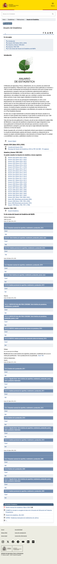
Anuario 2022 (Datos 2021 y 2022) (17, 159)
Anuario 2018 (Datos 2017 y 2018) (17, 167)
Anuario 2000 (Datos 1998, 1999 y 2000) (19, 201)
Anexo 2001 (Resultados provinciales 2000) (19, 199)
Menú (53, 6)
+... (6, 520)
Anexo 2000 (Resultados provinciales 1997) (19, 203)
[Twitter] (46, 33)
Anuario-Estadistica (13, 211)
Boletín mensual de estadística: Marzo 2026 (17, 507)
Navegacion (7, 23)
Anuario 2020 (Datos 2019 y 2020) (17, 163)
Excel (5, 231)
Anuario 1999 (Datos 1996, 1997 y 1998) (19, 205)
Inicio (4, 19)
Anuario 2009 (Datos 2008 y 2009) (17, 184)
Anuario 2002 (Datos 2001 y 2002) (17, 195)
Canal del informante (21, 536)
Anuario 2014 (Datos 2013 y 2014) (17, 174)
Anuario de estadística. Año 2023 (14, 515)
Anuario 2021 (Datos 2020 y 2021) (17, 161)
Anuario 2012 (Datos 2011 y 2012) (17, 178)
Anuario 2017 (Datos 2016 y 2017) (17, 169)
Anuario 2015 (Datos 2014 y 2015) (17, 173)
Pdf (5, 234)
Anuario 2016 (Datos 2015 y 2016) (17, 171)
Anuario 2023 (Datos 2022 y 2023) (17, 157)
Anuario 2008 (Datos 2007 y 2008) (17, 186)
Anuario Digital (12, 141)
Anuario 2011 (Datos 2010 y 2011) (17, 180)
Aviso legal (4, 536)
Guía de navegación (20, 533)
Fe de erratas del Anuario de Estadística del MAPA (21, 48)
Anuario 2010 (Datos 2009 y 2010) (17, 182)
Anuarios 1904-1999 (13, 47)
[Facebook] (44, 33)
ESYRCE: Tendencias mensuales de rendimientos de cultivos (21, 518)
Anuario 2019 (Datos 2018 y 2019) (17, 165)
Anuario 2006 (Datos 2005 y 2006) (17, 190)
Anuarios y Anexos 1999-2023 (16, 45)
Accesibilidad (18, 529)
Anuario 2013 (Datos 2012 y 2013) (17, 176)
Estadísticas (11, 19)
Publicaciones (20, 19)
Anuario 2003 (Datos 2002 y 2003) (17, 193)
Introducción (11, 41)
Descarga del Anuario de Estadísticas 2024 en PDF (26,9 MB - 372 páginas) (28, 149)
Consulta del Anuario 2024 (15, 147)
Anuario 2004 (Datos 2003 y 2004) (17, 191)
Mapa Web (4, 533)
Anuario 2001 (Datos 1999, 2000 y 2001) (19, 197)
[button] (52, 4)
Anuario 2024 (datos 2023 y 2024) (17, 43)
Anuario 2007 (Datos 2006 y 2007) (17, 188)
